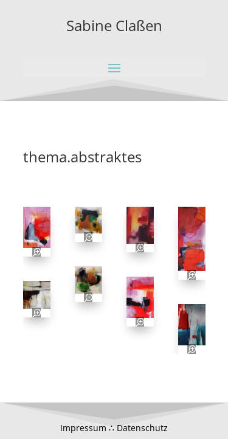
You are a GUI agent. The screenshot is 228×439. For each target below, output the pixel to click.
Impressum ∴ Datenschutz (114, 428)
